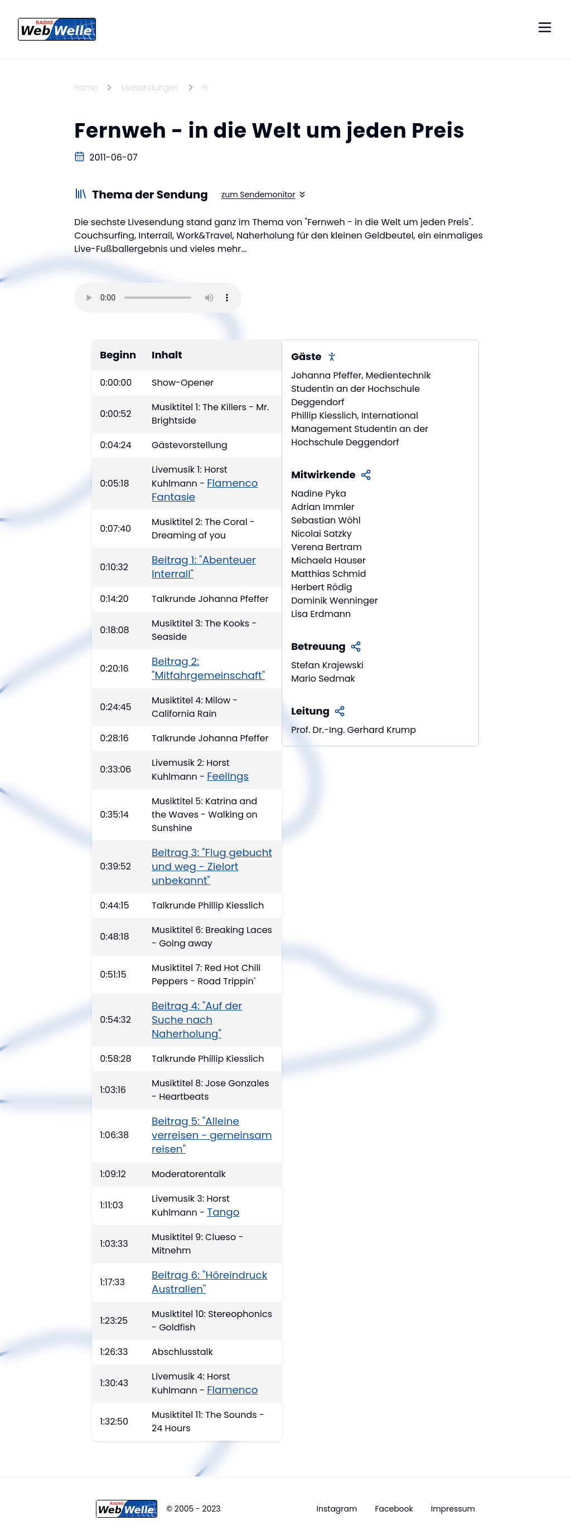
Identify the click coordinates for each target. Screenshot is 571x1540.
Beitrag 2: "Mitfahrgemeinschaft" (208, 668)
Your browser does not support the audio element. (157, 298)
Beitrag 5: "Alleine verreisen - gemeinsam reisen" (212, 1135)
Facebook (394, 1508)
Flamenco (232, 1390)
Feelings (228, 776)
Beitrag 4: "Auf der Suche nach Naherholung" (197, 1020)
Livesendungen (150, 87)
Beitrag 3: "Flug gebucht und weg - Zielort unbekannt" (212, 866)
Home (85, 87)
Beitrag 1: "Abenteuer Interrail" (204, 567)
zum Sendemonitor (264, 194)
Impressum (453, 1508)
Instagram (337, 1508)
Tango (223, 1212)
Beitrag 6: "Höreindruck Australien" (209, 1282)
